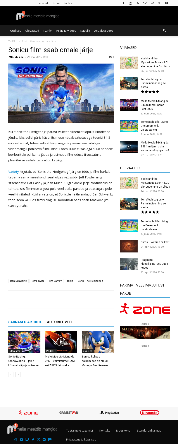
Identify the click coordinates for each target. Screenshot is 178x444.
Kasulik (85, 31)
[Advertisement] (61, 244)
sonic (70, 280)
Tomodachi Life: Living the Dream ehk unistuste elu (154, 125)
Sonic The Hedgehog (90, 280)
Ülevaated (32, 31)
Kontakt (68, 3)
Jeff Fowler (37, 280)
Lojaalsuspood (104, 31)
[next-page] (18, 374)
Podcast (50, 350)
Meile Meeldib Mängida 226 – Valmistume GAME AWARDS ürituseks (60, 361)
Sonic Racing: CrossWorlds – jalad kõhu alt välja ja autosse (23, 361)
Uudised (15, 31)
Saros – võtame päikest (155, 242)
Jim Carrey (55, 280)
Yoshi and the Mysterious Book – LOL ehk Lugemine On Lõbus (155, 62)
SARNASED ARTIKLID (25, 322)
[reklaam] (145, 310)
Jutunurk (43, 3)
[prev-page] (11, 374)
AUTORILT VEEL (60, 322)
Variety (13, 171)
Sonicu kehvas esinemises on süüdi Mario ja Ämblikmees (95, 361)
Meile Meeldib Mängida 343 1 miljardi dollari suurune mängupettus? (155, 146)
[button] (164, 30)
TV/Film (47, 31)
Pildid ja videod (66, 31)
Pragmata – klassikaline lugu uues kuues (154, 263)
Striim (56, 3)
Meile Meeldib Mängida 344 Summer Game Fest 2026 (155, 105)
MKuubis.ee (16, 57)
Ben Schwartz (18, 280)
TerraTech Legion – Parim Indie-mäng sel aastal (153, 83)
